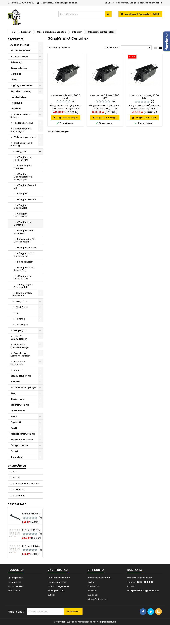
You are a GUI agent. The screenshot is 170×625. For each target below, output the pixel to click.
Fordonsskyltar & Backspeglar (21, 130)
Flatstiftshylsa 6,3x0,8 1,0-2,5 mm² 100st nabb (31, 529)
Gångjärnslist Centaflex (22, 223)
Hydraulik (16, 102)
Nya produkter (15, 586)
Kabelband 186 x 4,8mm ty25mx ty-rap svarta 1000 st (31, 513)
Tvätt (13, 428)
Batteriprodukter (20, 50)
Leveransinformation (59, 577)
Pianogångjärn (25, 261)
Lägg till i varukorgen (65, 117)
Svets (13, 416)
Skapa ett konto (153, 2)
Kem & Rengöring (20, 375)
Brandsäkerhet (19, 56)
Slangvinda (17, 399)
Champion (19, 495)
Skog (13, 393)
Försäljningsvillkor (57, 582)
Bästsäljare (17, 504)
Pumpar (15, 381)
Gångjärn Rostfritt (26, 199)
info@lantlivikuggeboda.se (62, 2)
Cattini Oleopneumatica (26, 483)
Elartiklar (15, 73)
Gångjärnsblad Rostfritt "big (24, 269)
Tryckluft (15, 422)
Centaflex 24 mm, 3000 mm (65, 97)
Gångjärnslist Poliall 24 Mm (22, 158)
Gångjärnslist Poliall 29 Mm (22, 277)
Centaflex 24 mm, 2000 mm (144, 97)
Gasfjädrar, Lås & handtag (21, 144)
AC (14, 471)
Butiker (51, 594)
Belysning (16, 62)
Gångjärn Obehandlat (20, 206)
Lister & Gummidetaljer (18, 337)
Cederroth (18, 489)
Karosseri (15, 108)
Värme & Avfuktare (21, 439)
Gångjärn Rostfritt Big (25, 186)
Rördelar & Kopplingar (23, 387)
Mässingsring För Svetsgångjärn (24, 240)
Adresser (92, 590)
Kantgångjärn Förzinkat (23, 167)
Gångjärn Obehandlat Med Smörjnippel (23, 177)
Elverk (13, 79)
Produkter (16, 39)
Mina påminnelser (97, 599)
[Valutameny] (110, 3)
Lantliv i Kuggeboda (58, 586)
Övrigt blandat (19, 445)
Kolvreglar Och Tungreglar (22, 294)
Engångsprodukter (21, 85)
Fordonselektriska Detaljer (21, 116)
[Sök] (85, 14)
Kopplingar (20, 330)
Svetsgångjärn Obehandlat (23, 286)
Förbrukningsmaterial (25, 137)
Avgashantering (20, 44)
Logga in (134, 2)
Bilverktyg (16, 457)
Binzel (16, 477)
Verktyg (18, 370)
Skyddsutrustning (21, 91)
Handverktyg (18, 97)
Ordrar (91, 582)
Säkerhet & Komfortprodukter (20, 354)
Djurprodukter (18, 68)
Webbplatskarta (56, 590)
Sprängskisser (15, 577)
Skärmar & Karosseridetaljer (19, 346)
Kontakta (134, 570)
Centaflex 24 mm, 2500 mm (104, 97)
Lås (17, 313)
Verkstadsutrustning (22, 433)
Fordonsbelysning (23, 122)
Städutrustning (19, 404)
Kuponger (92, 594)
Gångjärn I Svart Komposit (24, 232)
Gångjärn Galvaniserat (21, 215)
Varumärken (17, 466)
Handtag (20, 318)
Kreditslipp (93, 586)
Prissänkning (14, 582)
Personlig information (99, 577)
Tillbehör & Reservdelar (17, 363)
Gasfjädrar (21, 301)
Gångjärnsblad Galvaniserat (24, 255)
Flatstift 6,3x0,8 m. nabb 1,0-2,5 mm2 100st (31, 545)
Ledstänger (22, 324)
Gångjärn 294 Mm (27, 247)
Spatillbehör (17, 410)
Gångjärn (21, 151)
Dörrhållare (22, 307)
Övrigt (14, 451)
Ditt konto (95, 570)
